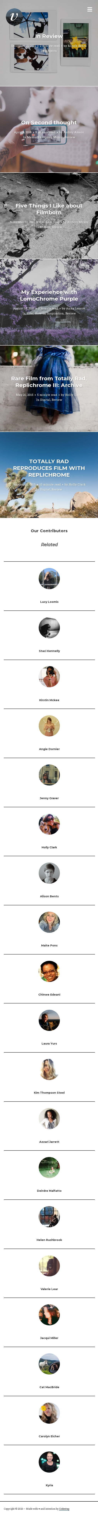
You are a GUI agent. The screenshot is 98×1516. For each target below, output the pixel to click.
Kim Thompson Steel (49, 1092)
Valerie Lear (49, 1289)
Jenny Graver (49, 798)
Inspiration (55, 313)
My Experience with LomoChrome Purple (49, 295)
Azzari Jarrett (49, 1142)
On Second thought (49, 122)
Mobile (58, 137)
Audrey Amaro (73, 132)
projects (51, 51)
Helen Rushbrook (49, 1240)
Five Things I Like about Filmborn (49, 209)
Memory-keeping (39, 137)
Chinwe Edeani (49, 994)
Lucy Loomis (49, 602)
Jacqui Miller (49, 1338)
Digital (45, 400)
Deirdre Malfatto (49, 1191)
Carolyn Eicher (49, 1436)
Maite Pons (49, 945)
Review (70, 137)
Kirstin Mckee (77, 222)
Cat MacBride (49, 1387)
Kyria (49, 1485)
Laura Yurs (49, 1043)
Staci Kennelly (49, 651)
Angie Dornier (49, 749)
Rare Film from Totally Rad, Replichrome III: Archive (49, 381)
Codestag (64, 1508)
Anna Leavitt (75, 308)
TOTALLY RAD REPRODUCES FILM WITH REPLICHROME (49, 468)
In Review (49, 36)
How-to (40, 313)
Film (30, 313)
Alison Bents (77, 46)
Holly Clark (73, 395)
